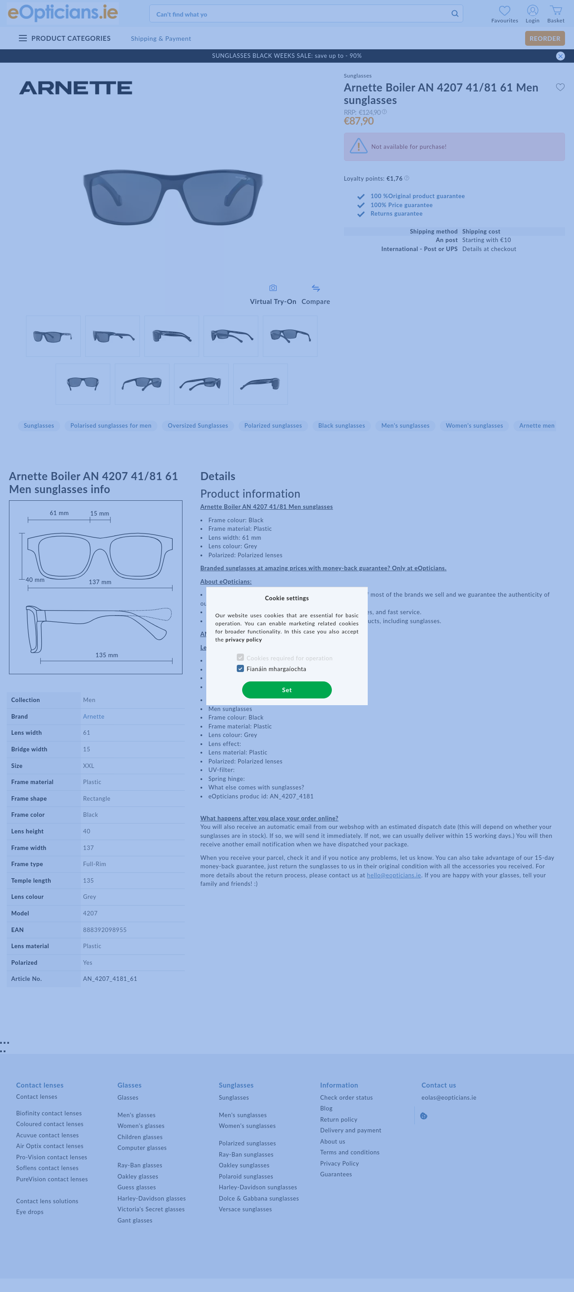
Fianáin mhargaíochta (277, 668)
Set (287, 690)
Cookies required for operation (290, 658)
